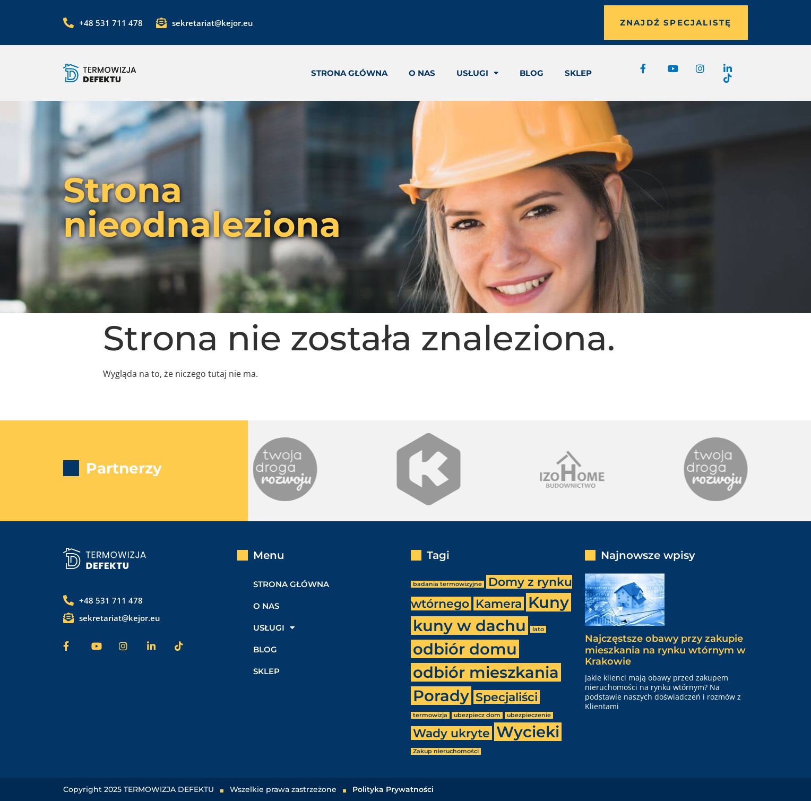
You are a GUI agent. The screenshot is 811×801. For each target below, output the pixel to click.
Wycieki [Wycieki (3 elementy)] (527, 731)
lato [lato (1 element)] (538, 629)
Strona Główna (349, 73)
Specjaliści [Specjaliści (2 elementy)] (507, 697)
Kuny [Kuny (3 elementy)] (548, 602)
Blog (531, 73)
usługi (477, 73)
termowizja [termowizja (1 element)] (430, 715)
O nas (422, 73)
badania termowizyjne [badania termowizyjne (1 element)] (447, 584)
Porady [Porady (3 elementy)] (441, 695)
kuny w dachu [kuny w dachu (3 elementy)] (469, 625)
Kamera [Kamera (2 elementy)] (499, 603)
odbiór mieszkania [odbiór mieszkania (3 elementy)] (486, 672)
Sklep (578, 73)
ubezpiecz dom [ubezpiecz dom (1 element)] (477, 715)
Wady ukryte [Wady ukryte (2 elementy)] (451, 733)
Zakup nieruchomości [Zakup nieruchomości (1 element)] (446, 751)
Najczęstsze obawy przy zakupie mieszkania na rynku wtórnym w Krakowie (665, 650)
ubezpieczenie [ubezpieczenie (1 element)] (529, 715)
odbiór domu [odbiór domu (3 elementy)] (465, 649)
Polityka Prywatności (393, 789)
